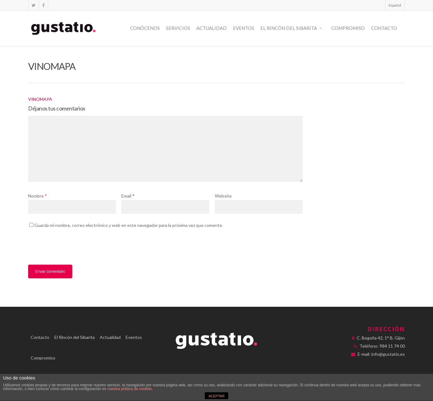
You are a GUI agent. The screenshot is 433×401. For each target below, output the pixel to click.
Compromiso (348, 28)
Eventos (243, 28)
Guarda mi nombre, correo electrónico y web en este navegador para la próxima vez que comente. (128, 225)
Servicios (178, 28)
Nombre (37, 195)
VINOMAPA (40, 99)
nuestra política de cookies (130, 389)
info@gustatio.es (388, 354)
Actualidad (211, 28)
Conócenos (145, 28)
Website (223, 195)
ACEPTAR (216, 396)
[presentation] (71, 249)
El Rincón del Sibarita (291, 28)
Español (395, 5)
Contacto (384, 28)
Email (127, 195)
